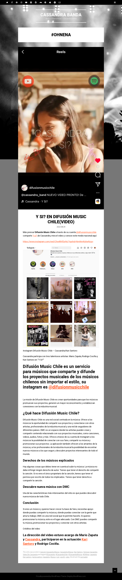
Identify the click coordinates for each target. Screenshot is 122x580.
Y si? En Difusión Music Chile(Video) (61, 219)
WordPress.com (79, 576)
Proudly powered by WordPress (48, 576)
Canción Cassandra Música (49, 552)
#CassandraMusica (75, 554)
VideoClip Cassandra (30, 554)
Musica (53, 557)
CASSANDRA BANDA (61, 14)
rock (57, 557)
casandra (93, 554)
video (68, 557)
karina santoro (37, 557)
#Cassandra (50, 554)
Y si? (35, 235)
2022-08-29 (61, 227)
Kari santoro (27, 557)
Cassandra (32, 539)
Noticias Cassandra (90, 552)
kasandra (46, 557)
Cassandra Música (66, 552)
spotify (62, 557)
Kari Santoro (78, 552)
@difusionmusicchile (86, 232)
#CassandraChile (62, 554)
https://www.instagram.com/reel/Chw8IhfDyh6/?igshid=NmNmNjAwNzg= (58, 241)
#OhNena (86, 554)
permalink (84, 557)
